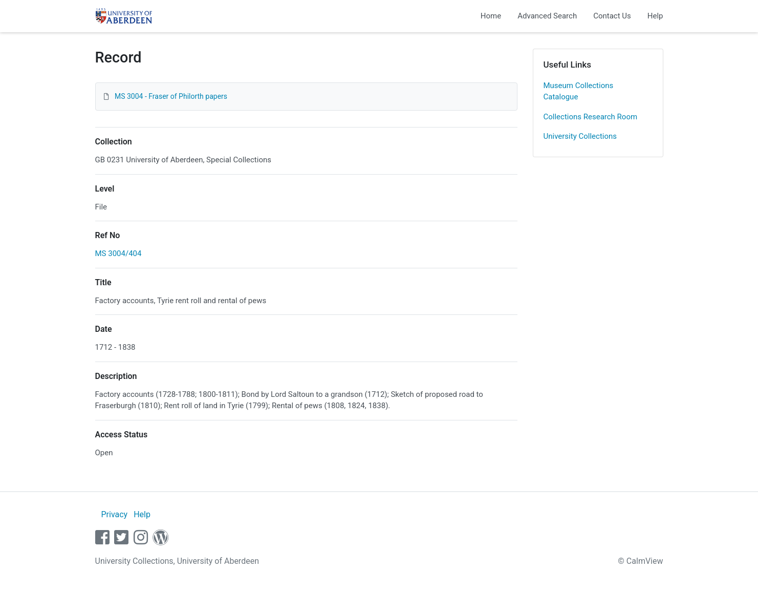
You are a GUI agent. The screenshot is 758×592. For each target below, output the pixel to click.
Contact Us (612, 15)
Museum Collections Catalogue (579, 91)
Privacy (114, 514)
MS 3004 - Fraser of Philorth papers (171, 96)
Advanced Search (547, 15)
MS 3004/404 (118, 253)
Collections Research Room (591, 116)
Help (655, 15)
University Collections (580, 136)
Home (491, 15)
